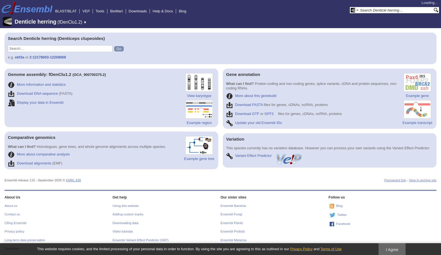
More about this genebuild (251, 96)
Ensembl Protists (232, 231)
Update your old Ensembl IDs (254, 123)
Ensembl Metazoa (233, 240)
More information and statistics (37, 84)
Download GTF (242, 114)
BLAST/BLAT (65, 11)
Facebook (343, 223)
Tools (100, 11)
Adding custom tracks (127, 214)
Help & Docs (163, 11)
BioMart (116, 11)
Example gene (417, 85)
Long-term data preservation (24, 240)
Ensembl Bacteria (233, 205)
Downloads (138, 11)
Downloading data (125, 223)
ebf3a (19, 57)
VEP (86, 11)
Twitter (342, 214)
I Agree (392, 249)
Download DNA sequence (33, 93)
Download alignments (29, 163)
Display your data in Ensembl (36, 102)
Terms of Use (330, 249)
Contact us (12, 214)
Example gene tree (199, 148)
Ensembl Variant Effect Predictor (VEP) (140, 240)
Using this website (125, 205)
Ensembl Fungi (231, 214)
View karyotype (199, 85)
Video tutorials (122, 231)
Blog (182, 11)
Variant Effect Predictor (264, 156)
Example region (199, 112)
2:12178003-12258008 (48, 57)
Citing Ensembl (15, 223)
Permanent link (395, 180)
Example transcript (417, 112)
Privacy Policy (301, 249)
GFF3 (269, 114)
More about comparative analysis (39, 154)
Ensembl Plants (231, 223)
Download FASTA (244, 105)
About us (10, 205)
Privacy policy (14, 231)
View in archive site (422, 180)
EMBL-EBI (73, 180)
